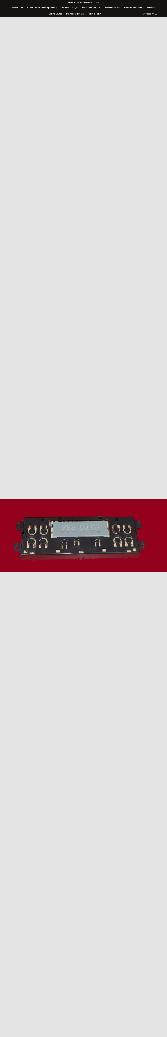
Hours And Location (133, 8)
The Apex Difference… (76, 14)
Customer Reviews (112, 8)
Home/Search (17, 8)
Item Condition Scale (91, 8)
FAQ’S (75, 8)
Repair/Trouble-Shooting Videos (41, 8)
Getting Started (55, 14)
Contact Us (150, 8)
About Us (64, 8)
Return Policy (95, 14)
